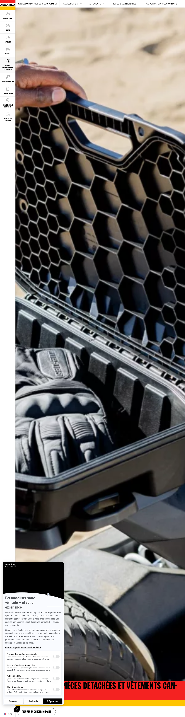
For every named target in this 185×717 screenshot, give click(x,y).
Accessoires (70, 4)
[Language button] (7, 714)
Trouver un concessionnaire (160, 4)
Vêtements (95, 4)
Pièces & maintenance (124, 4)
